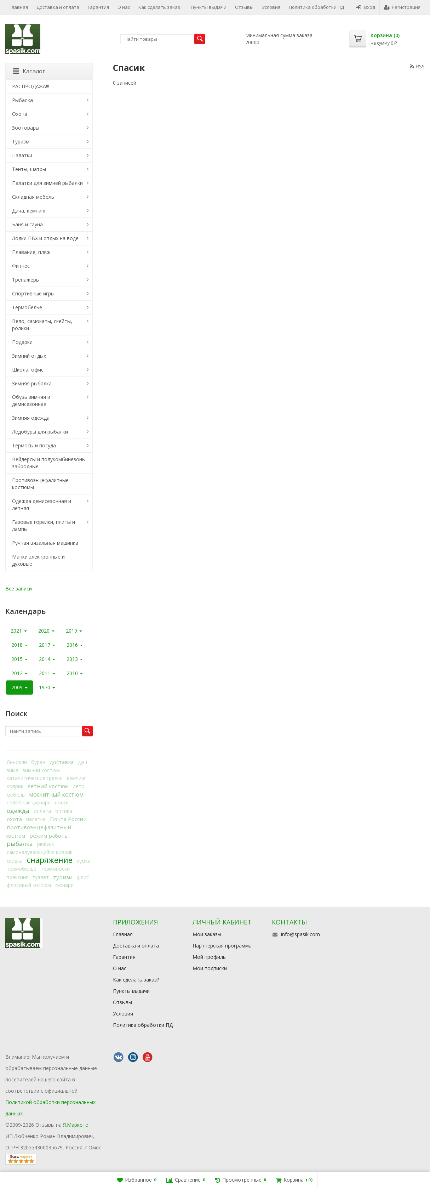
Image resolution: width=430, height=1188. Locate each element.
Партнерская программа (222, 945)
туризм (63, 877)
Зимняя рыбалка (32, 383)
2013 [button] (75, 659)
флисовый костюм (29, 885)
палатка (36, 819)
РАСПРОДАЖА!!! (30, 86)
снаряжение (50, 860)
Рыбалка (22, 100)
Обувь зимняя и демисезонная (31, 400)
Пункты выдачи (209, 7)
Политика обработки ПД (316, 7)
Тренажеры (26, 279)
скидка (15, 861)
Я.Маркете (75, 1124)
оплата (42, 811)
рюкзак (45, 844)
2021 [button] (19, 630)
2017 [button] (47, 644)
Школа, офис (28, 369)
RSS (417, 66)
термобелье (21, 868)
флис (83, 877)
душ (82, 762)
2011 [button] (47, 673)
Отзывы (244, 7)
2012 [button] (19, 673)
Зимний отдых (29, 355)
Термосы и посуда (34, 445)
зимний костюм (41, 770)
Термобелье (27, 307)
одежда (18, 811)
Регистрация (402, 7)
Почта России (68, 818)
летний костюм (48, 786)
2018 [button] (19, 644)
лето (79, 786)
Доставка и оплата (57, 7)
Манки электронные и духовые (38, 560)
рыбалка (20, 843)
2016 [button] (75, 644)
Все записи (18, 588)
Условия (271, 7)
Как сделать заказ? (160, 7)
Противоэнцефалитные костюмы (40, 484)
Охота (19, 114)
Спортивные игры (33, 293)
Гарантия (98, 7)
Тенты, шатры (29, 169)
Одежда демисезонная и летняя (41, 504)
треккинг (17, 877)
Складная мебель (33, 196)
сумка (84, 861)
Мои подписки (210, 968)
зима (12, 770)
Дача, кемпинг (29, 210)
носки (62, 802)
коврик (15, 786)
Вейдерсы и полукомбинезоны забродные (49, 463)
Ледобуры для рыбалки (40, 431)
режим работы (49, 835)
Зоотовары (25, 127)
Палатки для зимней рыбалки (47, 183)
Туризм (20, 141)
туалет (40, 877)
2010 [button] (75, 673)
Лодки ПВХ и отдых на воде (45, 238)
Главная (19, 7)
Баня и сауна (27, 224)
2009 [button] (19, 687)
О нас (123, 7)
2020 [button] (46, 630)
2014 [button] (47, 659)
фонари (64, 885)
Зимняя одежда (31, 417)
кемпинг (76, 778)
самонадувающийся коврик (40, 852)
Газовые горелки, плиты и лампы (43, 525)
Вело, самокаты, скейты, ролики (42, 325)
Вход (365, 7)
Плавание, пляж (31, 252)
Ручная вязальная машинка (45, 542)
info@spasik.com (300, 934)
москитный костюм (56, 794)
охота (14, 818)
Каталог (29, 71)
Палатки (22, 155)
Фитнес (21, 265)
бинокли (17, 762)
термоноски (55, 868)
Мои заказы (207, 934)
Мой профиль (209, 957)
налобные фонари (29, 802)
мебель (16, 794)
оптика (63, 811)
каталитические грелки (35, 778)
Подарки (22, 342)
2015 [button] (19, 659)
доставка (62, 761)
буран (38, 762)
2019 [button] (74, 630)
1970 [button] (47, 687)
